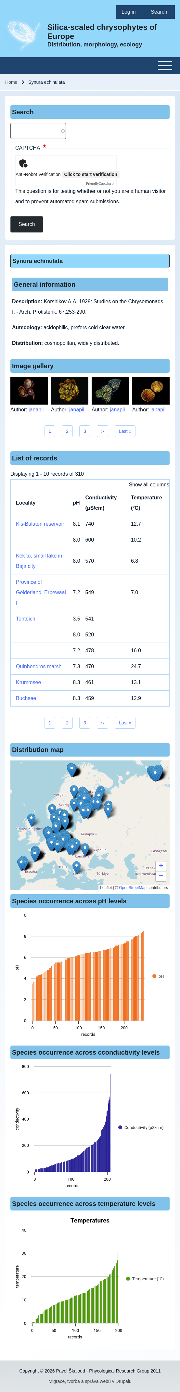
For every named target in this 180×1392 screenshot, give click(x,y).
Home (11, 82)
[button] (74, 791)
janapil (36, 409)
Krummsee (28, 682)
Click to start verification (90, 174)
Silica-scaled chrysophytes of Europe (102, 32)
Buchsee (26, 698)
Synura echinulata (37, 261)
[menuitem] (131, 12)
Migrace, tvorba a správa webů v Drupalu (89, 1381)
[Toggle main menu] (90, 65)
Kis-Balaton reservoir (40, 524)
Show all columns (149, 484)
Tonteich (25, 618)
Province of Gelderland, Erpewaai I (41, 592)
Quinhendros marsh (39, 666)
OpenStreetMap (133, 887)
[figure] (90, 977)
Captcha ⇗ (100, 183)
